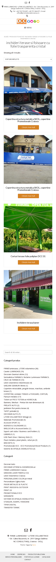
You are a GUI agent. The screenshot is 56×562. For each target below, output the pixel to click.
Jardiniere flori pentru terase (15, 408)
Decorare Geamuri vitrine (14, 374)
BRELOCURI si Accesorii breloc (16, 428)
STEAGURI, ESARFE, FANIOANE (16, 502)
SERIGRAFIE (8, 496)
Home (13, 554)
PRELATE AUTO (10, 405)
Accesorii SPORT (10, 422)
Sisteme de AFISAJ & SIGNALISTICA (18, 449)
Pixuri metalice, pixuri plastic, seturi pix (19, 440)
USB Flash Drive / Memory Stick (17, 437)
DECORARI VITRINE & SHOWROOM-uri (19, 467)
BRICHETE (8, 443)
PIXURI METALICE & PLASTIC (16, 484)
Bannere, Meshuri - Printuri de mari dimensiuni (22, 402)
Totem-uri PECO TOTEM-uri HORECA (19, 399)
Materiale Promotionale (13, 420)
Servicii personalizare (13, 557)
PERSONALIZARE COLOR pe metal (18, 478)
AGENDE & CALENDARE (14, 425)
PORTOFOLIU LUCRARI (31, 557)
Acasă (6, 37)
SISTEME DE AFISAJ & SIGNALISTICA (19, 499)
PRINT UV (8, 490)
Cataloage (46, 557)
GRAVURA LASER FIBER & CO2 (16, 473)
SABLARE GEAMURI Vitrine (14, 385)
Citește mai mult (28, 127)
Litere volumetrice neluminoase (16, 383)
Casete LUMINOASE (12, 371)
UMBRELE (8, 434)
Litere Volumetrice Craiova (14, 476)
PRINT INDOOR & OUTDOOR (16, 487)
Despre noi (21, 554)
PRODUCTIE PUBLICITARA (36, 554)
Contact (27, 559)
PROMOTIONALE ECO (13, 493)
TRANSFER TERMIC (12, 507)
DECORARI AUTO (11, 414)
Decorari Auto (9, 464)
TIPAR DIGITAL (10, 504)
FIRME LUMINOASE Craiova (15, 470)
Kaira (34, 545)
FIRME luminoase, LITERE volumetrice (19, 368)
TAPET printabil (10, 411)
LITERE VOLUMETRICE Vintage (16, 417)
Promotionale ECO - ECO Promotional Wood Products (26, 446)
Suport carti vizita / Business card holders (20, 431)
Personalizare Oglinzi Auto (14, 481)
